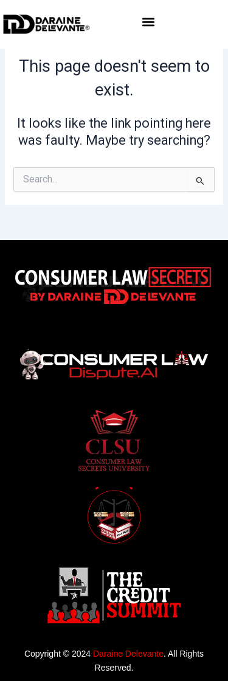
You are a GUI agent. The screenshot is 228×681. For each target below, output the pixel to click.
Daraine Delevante (128, 654)
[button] (148, 22)
